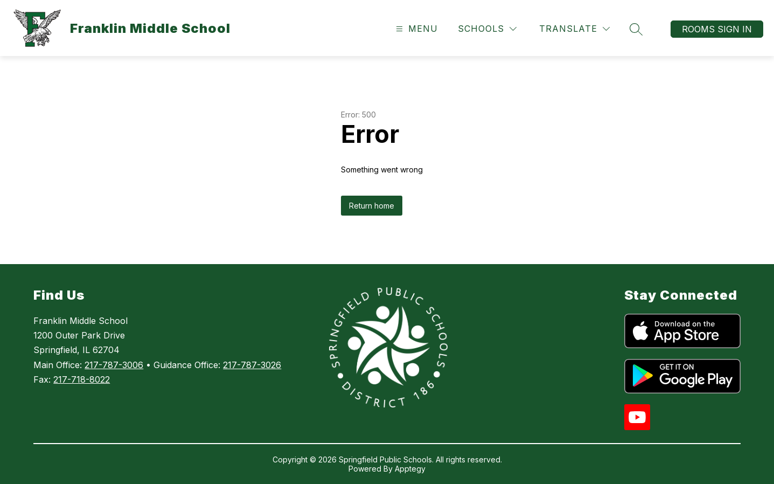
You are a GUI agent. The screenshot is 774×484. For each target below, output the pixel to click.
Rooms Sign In (717, 29)
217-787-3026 (252, 364)
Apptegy (410, 468)
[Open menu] (415, 29)
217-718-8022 (81, 379)
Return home (371, 205)
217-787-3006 (114, 364)
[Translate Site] (574, 29)
